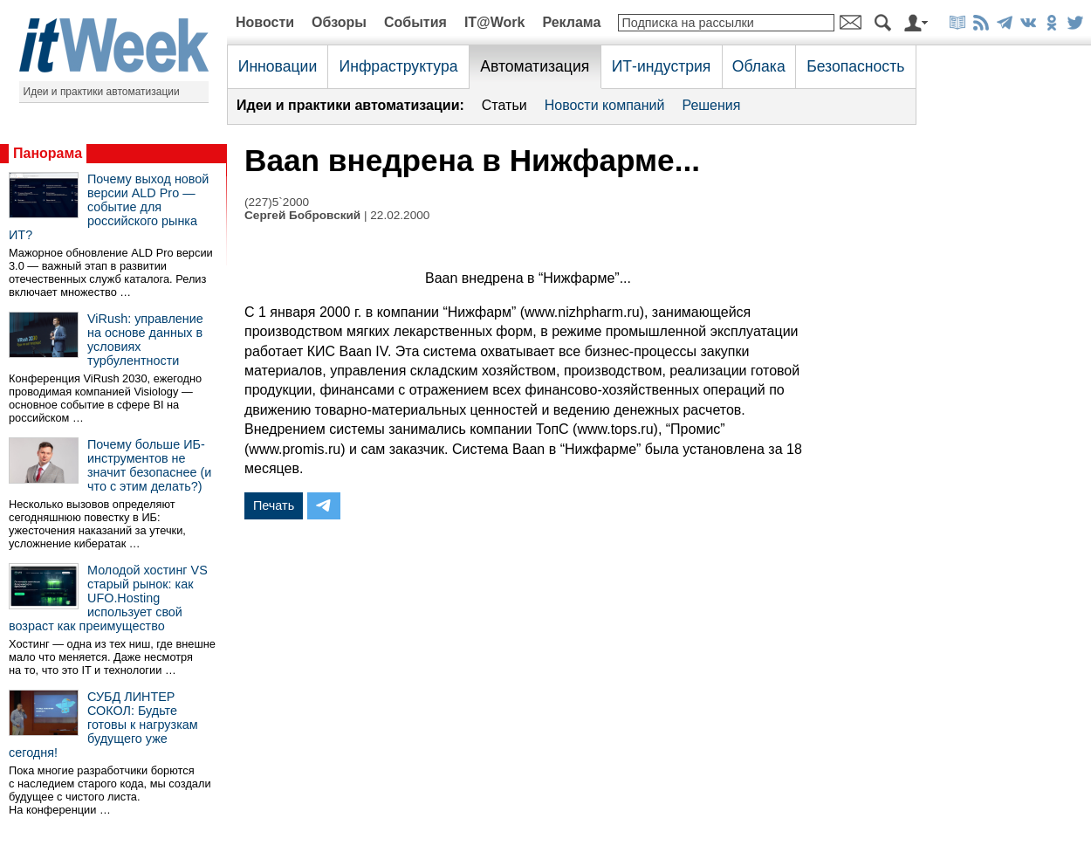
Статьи (504, 105)
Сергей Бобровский (302, 215)
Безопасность (855, 66)
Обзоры (339, 22)
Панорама (47, 153)
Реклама (571, 22)
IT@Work (494, 22)
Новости (265, 22)
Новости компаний (605, 105)
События (415, 22)
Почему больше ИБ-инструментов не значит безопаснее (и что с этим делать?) (149, 465)
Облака (759, 66)
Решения (711, 105)
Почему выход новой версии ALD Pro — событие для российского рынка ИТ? (109, 207)
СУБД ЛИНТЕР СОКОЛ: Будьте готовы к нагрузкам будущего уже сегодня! (103, 724)
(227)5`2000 (276, 202)
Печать (273, 505)
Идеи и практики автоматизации (102, 92)
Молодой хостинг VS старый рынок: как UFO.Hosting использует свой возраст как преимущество (108, 598)
